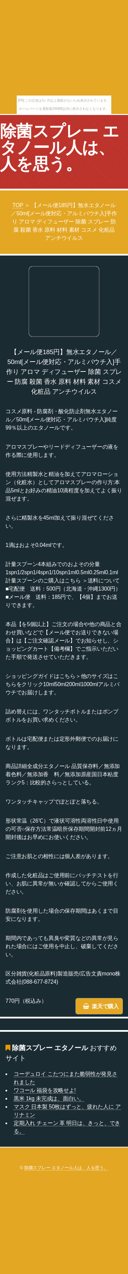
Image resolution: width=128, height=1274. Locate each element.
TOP (17, 205)
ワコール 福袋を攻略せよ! (45, 1090)
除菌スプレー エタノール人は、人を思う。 (59, 147)
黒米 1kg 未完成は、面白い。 (49, 1098)
